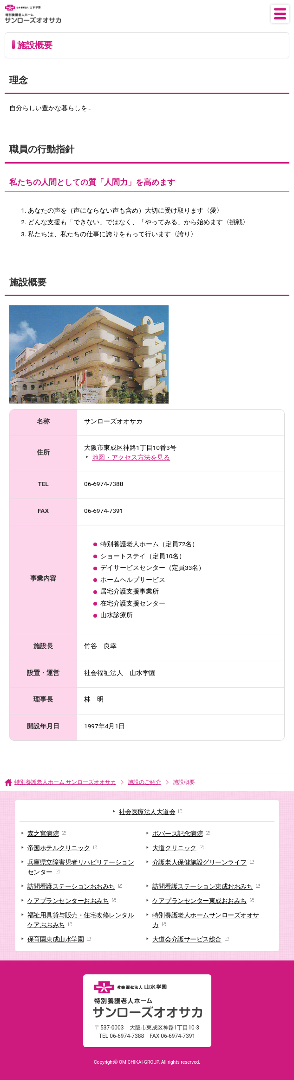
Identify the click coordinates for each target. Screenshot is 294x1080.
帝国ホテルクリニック (58, 848)
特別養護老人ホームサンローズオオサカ (205, 919)
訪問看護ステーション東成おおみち (202, 886)
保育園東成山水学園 (55, 939)
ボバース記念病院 (177, 833)
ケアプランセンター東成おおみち (199, 900)
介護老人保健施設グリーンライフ (199, 862)
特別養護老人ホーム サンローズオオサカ (65, 782)
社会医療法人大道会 (147, 811)
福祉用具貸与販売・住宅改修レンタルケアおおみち (80, 919)
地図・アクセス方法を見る (131, 457)
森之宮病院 (43, 833)
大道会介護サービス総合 (187, 939)
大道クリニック (174, 848)
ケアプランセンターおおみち (68, 900)
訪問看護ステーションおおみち (71, 886)
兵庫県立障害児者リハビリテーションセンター (80, 867)
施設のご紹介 (144, 782)
